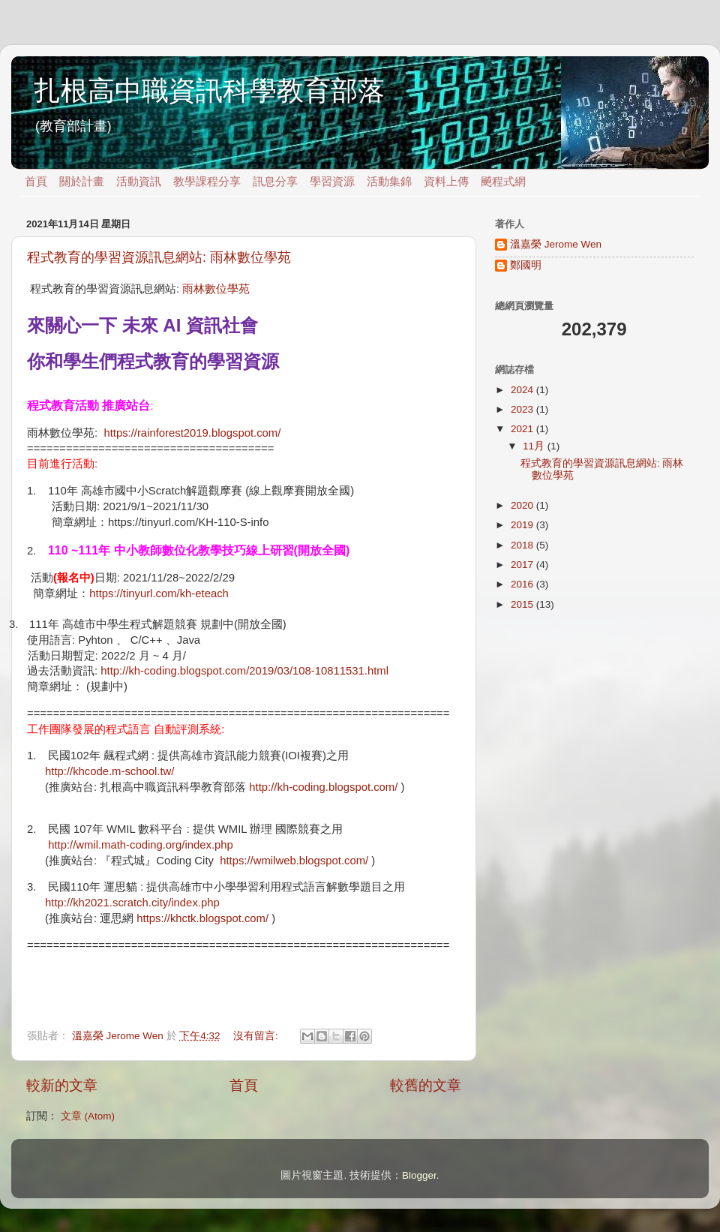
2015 (523, 604)
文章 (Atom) (88, 1116)
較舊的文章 (425, 1085)
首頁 (36, 182)
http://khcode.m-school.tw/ (109, 771)
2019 (523, 524)
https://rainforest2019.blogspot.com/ (192, 433)
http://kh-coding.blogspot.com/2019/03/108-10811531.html (244, 671)
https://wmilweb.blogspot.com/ (294, 861)
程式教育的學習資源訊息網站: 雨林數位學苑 (159, 257)
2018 (523, 545)
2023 (523, 409)
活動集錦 (389, 182)
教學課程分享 (207, 182)
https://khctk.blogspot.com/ (202, 918)
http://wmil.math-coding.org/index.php (140, 845)
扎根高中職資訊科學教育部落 (209, 90)
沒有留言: (257, 1035)
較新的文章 (62, 1085)
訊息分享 (275, 182)
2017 (523, 564)
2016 (523, 584)
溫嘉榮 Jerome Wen (556, 244)
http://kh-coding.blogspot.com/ (323, 787)
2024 (523, 389)
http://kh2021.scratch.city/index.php (132, 903)
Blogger (419, 1175)
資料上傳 (446, 182)
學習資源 (332, 182)
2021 (523, 428)
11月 (535, 446)
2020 (523, 505)
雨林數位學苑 (216, 289)
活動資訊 (138, 182)
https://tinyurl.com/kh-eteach (159, 593)
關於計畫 (81, 182)
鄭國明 (526, 265)
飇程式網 (503, 182)
